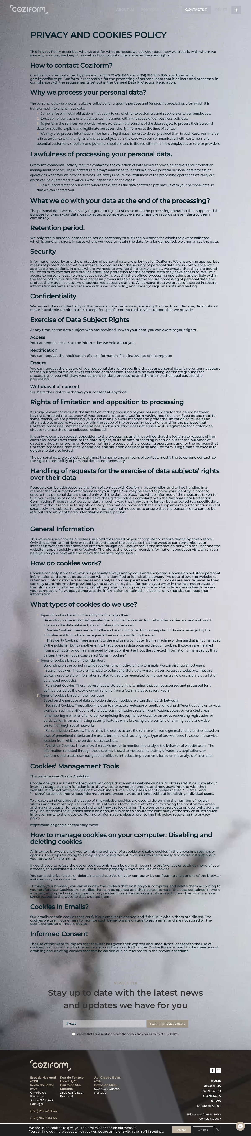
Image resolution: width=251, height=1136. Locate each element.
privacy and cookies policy (143, 1034)
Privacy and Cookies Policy (204, 1114)
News (216, 1101)
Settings (204, 1129)
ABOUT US (212, 1086)
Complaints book (210, 1118)
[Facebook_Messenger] (240, 1126)
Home (216, 1081)
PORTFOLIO (211, 1091)
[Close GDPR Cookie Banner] (221, 1129)
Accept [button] (180, 1129)
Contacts (212, 1096)
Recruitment (209, 1106)
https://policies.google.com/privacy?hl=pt (65, 825)
